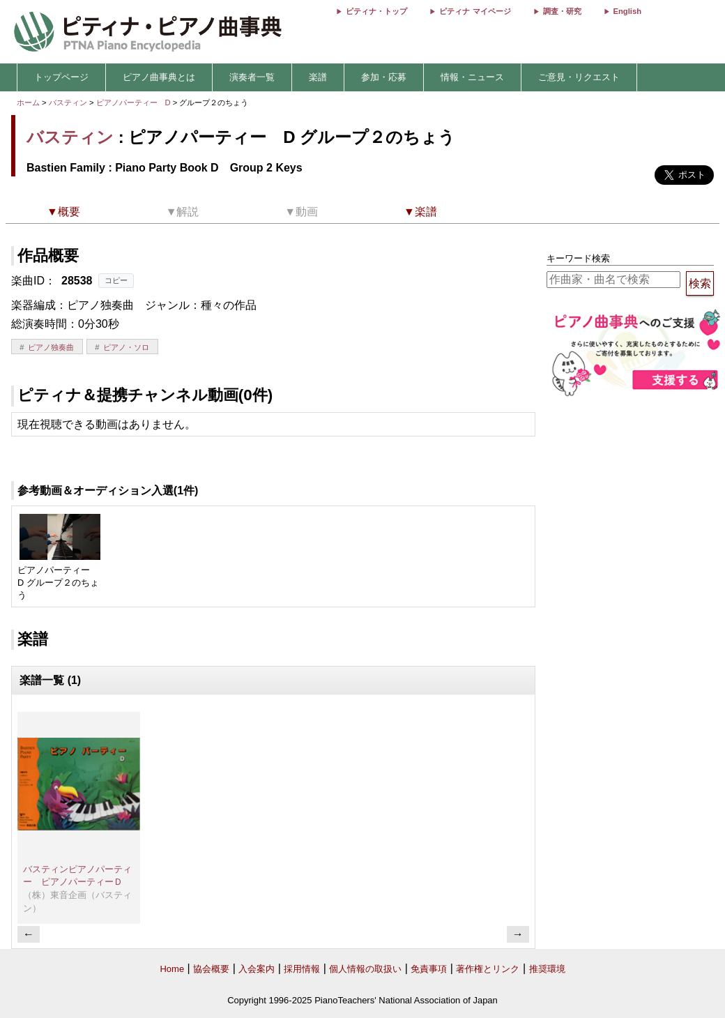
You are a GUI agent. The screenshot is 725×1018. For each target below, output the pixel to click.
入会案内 (256, 969)
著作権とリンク (487, 969)
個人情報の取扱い (365, 969)
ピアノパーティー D (134, 102)
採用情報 (302, 969)
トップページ (61, 77)
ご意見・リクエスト (579, 77)
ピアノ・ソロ (126, 347)
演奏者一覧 (252, 77)
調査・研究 (562, 11)
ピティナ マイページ (474, 11)
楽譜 (318, 77)
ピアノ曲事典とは (159, 77)
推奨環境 (547, 969)
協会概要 (211, 969)
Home (172, 969)
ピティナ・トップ (376, 11)
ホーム (28, 102)
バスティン (68, 102)
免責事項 (429, 969)
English (627, 11)
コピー (116, 280)
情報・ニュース (472, 77)
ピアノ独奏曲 (51, 347)
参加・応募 (383, 77)
